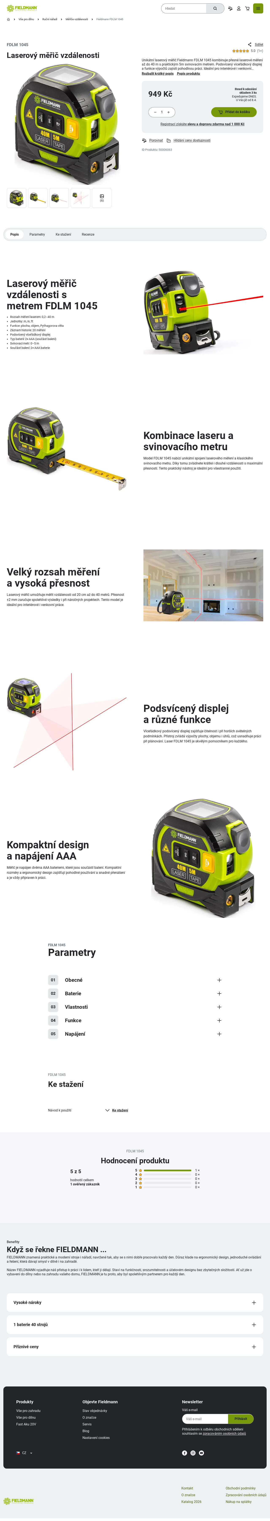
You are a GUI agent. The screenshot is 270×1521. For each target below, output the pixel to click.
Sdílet (255, 44)
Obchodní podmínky (241, 1491)
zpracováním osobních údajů (223, 1435)
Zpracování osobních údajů (246, 1498)
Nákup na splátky (239, 1504)
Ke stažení (64, 235)
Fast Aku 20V (27, 1426)
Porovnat (152, 141)
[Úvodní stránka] (8, 19)
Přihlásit (240, 1420)
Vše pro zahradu (29, 1412)
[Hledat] (215, 8)
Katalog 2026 (191, 1504)
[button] (233, 112)
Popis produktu (188, 74)
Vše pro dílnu (26, 19)
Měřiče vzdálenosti (77, 19)
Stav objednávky (95, 1412)
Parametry (37, 235)
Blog (86, 1433)
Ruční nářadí (49, 19)
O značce (90, 1419)
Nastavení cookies (96, 1439)
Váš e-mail (189, 1412)
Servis (87, 1426)
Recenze (88, 235)
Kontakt (187, 1491)
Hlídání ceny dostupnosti (188, 141)
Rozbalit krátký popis (158, 74)
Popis (14, 235)
